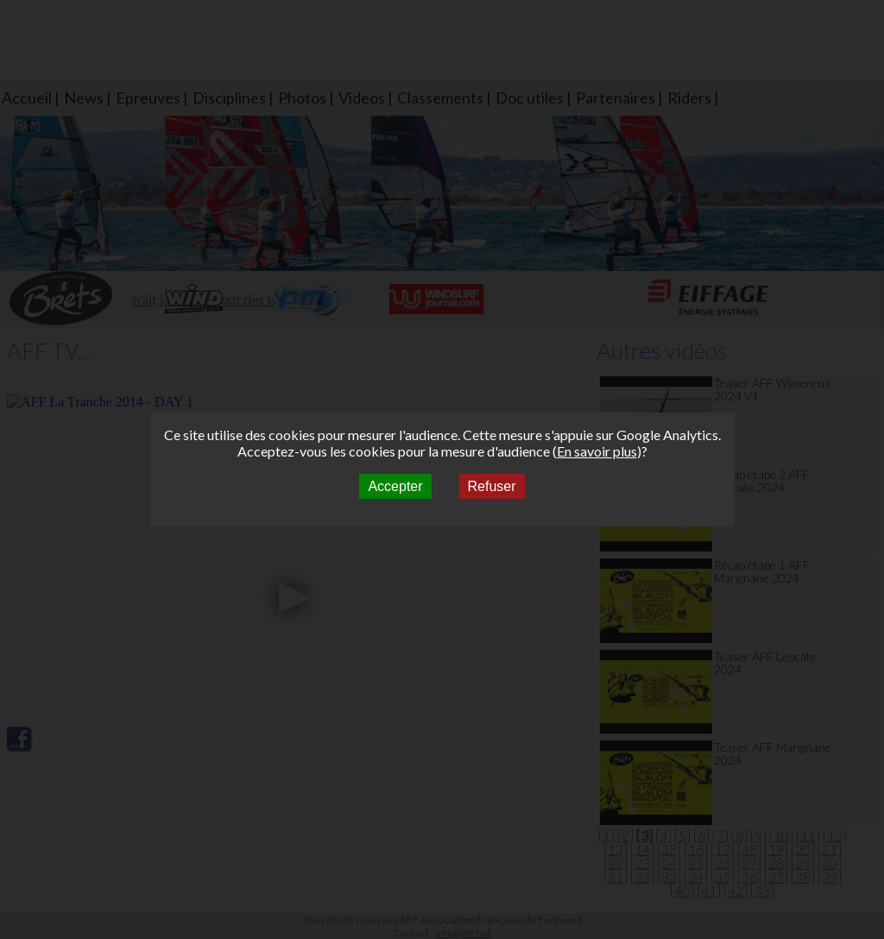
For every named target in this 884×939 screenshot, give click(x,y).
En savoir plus (597, 451)
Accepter (395, 486)
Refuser (492, 486)
